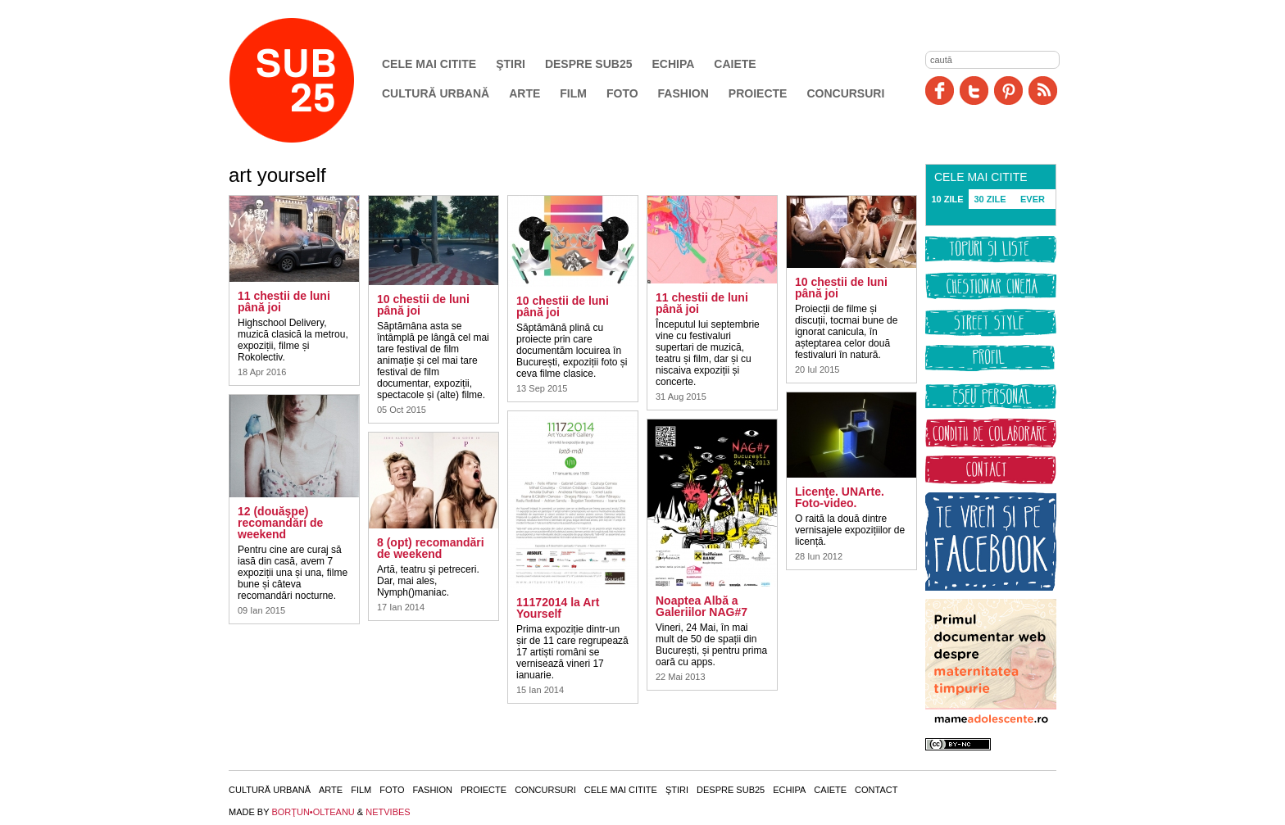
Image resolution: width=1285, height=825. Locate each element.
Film (573, 93)
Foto (622, 93)
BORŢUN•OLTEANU (312, 812)
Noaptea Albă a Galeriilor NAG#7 (701, 606)
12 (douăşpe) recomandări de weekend (280, 523)
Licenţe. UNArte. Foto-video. (839, 497)
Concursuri (845, 93)
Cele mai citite (429, 63)
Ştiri (510, 63)
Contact (876, 790)
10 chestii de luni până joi (423, 304)
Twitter (974, 90)
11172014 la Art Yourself (557, 608)
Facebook (939, 90)
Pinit (1008, 90)
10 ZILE (947, 199)
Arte (524, 93)
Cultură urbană (435, 93)
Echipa (673, 63)
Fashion (683, 93)
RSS (1042, 90)
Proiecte (758, 93)
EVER (1032, 199)
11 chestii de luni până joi (284, 301)
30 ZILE (990, 199)
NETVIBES (388, 812)
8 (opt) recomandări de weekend (430, 548)
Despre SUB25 (589, 63)
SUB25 (311, 80)
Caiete (735, 63)
